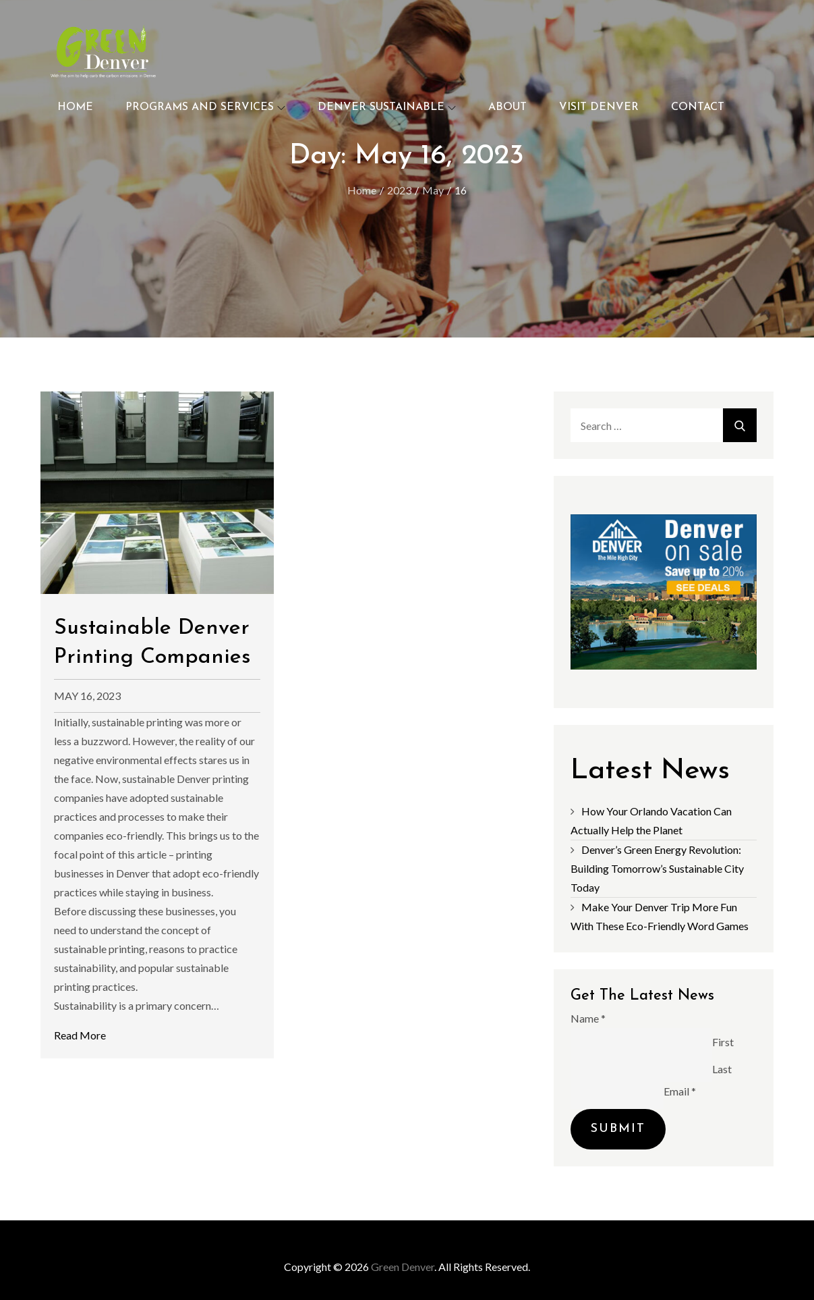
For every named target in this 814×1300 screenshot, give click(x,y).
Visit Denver (599, 107)
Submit (618, 1128)
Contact (697, 107)
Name (588, 1018)
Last (722, 1068)
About (507, 107)
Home (75, 107)
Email (680, 1091)
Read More (80, 1035)
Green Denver (402, 1266)
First (723, 1041)
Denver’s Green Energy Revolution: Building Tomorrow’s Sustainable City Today (657, 868)
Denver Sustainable (387, 107)
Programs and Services (205, 107)
